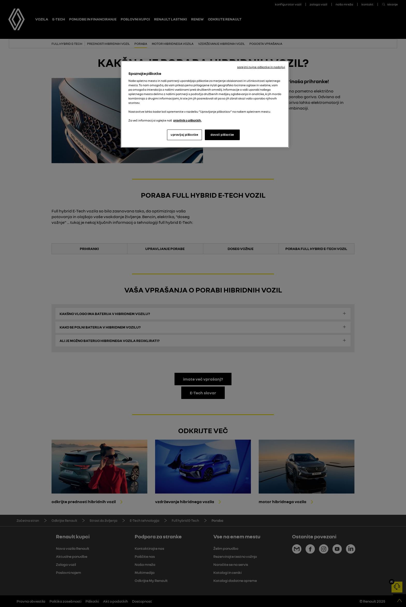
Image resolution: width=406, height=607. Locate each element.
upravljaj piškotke (184, 135)
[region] (205, 104)
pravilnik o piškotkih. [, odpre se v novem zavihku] (187, 120)
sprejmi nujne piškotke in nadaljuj (261, 67)
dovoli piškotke (222, 135)
